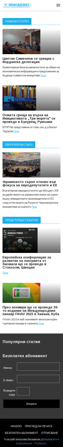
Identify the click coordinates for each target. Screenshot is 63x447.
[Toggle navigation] (58, 5)
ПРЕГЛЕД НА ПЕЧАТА (38, 426)
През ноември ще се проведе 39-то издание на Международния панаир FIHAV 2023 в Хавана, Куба (31, 310)
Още (43, 75)
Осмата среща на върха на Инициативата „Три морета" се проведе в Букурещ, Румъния (29, 118)
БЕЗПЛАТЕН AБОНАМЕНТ (21, 432)
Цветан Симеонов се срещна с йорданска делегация (28, 60)
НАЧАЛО (16, 426)
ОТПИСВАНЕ (49, 432)
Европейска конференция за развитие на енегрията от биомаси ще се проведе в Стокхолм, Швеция (27, 262)
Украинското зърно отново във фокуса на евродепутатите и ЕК (30, 183)
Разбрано (41, 443)
